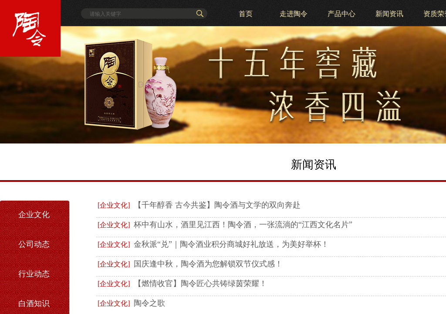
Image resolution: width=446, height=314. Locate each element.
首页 (246, 13)
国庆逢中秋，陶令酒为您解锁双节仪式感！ (208, 263)
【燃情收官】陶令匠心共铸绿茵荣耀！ (200, 283)
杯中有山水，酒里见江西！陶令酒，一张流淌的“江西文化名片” (243, 224)
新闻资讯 (389, 13)
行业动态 (34, 274)
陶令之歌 (149, 303)
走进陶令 (293, 13)
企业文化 (34, 214)
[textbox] (140, 14)
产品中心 (341, 13)
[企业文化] (114, 205)
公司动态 (34, 244)
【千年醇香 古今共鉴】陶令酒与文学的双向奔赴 (217, 205)
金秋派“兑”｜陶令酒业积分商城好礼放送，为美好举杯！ (231, 244)
